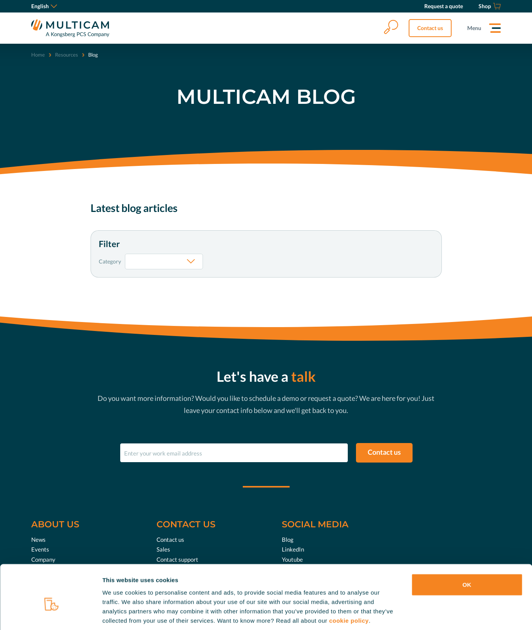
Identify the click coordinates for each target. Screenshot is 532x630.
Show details (409, 614)
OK (467, 547)
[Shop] (490, 6)
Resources (66, 55)
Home (38, 55)
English (44, 6)
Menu (474, 28)
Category (110, 261)
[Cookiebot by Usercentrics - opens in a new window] (50, 615)
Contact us (430, 28)
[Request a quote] (443, 6)
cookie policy (349, 583)
